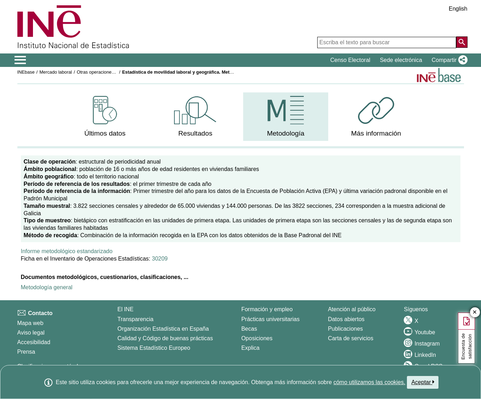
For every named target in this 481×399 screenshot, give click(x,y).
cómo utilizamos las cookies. (370, 382)
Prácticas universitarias (270, 319)
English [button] (458, 9)
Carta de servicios (350, 338)
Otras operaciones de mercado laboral (115, 72)
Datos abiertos (346, 319)
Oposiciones (257, 338)
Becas (249, 329)
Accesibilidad (33, 342)
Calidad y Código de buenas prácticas (165, 338)
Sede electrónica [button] (401, 60)
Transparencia (135, 319)
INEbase (26, 72)
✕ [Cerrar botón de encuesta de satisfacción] (475, 312)
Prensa (26, 352)
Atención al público (351, 309)
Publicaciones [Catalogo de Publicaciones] (345, 329)
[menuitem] (104, 116)
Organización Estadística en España (163, 329)
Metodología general (47, 287)
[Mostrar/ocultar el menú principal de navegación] (20, 60)
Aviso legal (31, 333)
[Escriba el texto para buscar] (386, 42)
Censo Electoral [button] (350, 60)
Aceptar (422, 382)
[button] (448, 60)
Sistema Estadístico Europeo (153, 348)
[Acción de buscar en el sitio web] (462, 42)
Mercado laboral (55, 72)
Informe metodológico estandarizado (67, 251)
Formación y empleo (267, 309)
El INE (125, 309)
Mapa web (30, 323)
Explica (250, 348)
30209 (160, 259)
